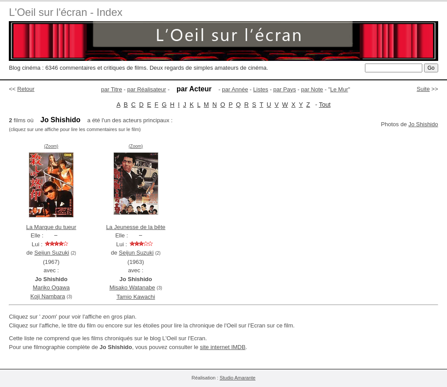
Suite (423, 89)
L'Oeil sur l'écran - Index (65, 12)
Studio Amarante (237, 377)
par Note (312, 89)
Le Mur (339, 89)
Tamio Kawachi (135, 296)
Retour (25, 89)
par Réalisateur (146, 89)
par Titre (111, 89)
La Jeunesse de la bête (135, 227)
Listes (260, 89)
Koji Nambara (47, 296)
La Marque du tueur (51, 227)
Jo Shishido (423, 124)
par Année (235, 89)
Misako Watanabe (132, 287)
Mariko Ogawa (51, 287)
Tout (325, 104)
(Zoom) (51, 146)
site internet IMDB (222, 347)
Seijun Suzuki (51, 252)
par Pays (284, 89)
